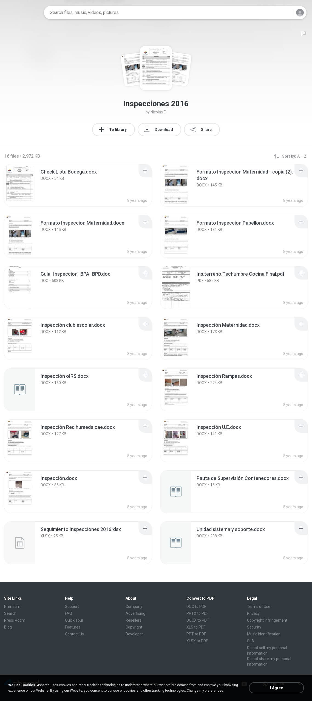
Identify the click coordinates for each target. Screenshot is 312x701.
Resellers (133, 620)
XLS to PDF (195, 627)
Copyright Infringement (267, 620)
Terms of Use (258, 606)
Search (10, 613)
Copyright (134, 627)
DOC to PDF (196, 606)
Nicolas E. (159, 112)
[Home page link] (22, 12)
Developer (134, 634)
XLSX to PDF (197, 641)
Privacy (253, 613)
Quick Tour (74, 620)
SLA (250, 641)
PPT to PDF (196, 634)
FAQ (68, 613)
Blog (8, 627)
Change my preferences (205, 690)
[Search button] (284, 12)
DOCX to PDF (197, 620)
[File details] (25, 185)
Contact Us (74, 634)
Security (254, 627)
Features (72, 627)
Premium (12, 606)
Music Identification (263, 634)
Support (72, 606)
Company (134, 606)
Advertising (135, 613)
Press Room (14, 620)
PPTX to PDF (197, 613)
